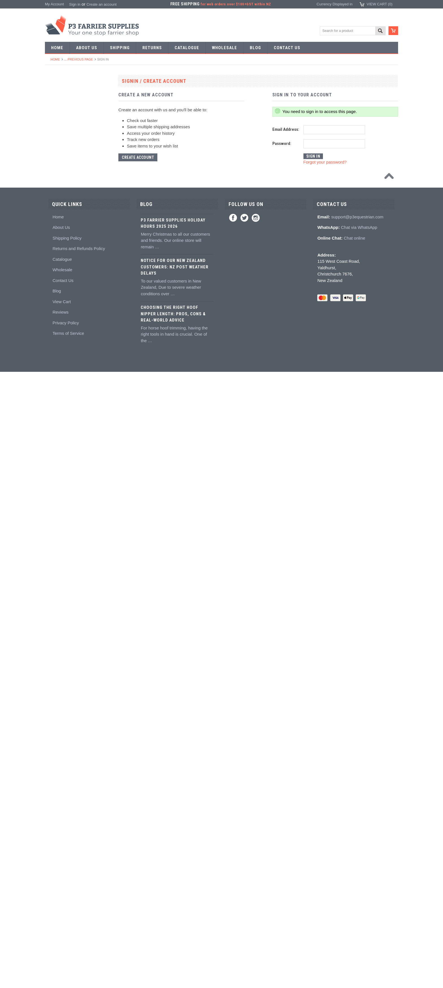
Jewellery (55, 742)
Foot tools (56, 319)
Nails (52, 185)
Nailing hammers (62, 391)
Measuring (56, 474)
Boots (52, 690)
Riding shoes (58, 133)
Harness (55, 144)
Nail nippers (58, 329)
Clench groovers (61, 412)
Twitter (244, 834)
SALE (52, 92)
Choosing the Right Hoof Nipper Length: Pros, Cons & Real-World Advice (173, 930)
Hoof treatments (61, 608)
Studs (52, 649)
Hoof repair (57, 598)
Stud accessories (62, 670)
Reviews (61, 928)
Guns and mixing (62, 536)
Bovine (53, 773)
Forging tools (58, 206)
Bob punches (59, 278)
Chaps (53, 721)
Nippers (54, 340)
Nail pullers (57, 371)
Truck (52, 494)
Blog (57, 906)
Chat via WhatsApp (359, 843)
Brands (54, 783)
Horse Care (57, 763)
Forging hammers (62, 247)
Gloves (53, 752)
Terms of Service (68, 949)
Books (53, 628)
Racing (53, 164)
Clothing (55, 711)
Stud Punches (59, 257)
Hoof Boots (57, 680)
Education (56, 618)
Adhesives (56, 525)
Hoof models (58, 639)
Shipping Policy (67, 854)
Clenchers (56, 401)
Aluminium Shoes (62, 113)
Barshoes (56, 154)
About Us (61, 843)
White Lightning (60, 577)
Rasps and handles (63, 433)
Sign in (75, 4)
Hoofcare (55, 505)
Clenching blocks (62, 422)
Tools (52, 195)
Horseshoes (58, 103)
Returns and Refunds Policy (79, 864)
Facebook (233, 834)
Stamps (54, 226)
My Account (54, 4)
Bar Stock (56, 175)
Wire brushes (59, 484)
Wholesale (62, 885)
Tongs (53, 236)
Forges (53, 298)
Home (55, 59)
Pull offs (54, 350)
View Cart (62, 917)
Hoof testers (58, 443)
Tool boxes (57, 463)
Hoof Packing (59, 515)
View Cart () (379, 4)
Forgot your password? (325, 162)
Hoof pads (56, 556)
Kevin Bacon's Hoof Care (68, 587)
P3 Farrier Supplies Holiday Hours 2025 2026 (173, 839)
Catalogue (62, 875)
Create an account (101, 4)
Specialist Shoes (61, 123)
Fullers (53, 309)
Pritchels (55, 216)
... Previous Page (78, 59)
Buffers (54, 360)
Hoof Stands (58, 453)
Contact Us (63, 896)
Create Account (138, 157)
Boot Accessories (62, 701)
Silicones (55, 546)
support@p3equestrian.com (357, 832)
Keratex (54, 566)
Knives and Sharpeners (67, 381)
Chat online (354, 854)
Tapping (54, 268)
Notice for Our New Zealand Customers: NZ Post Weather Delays (175, 883)
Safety (53, 731)
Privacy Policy (66, 938)
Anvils (53, 288)
